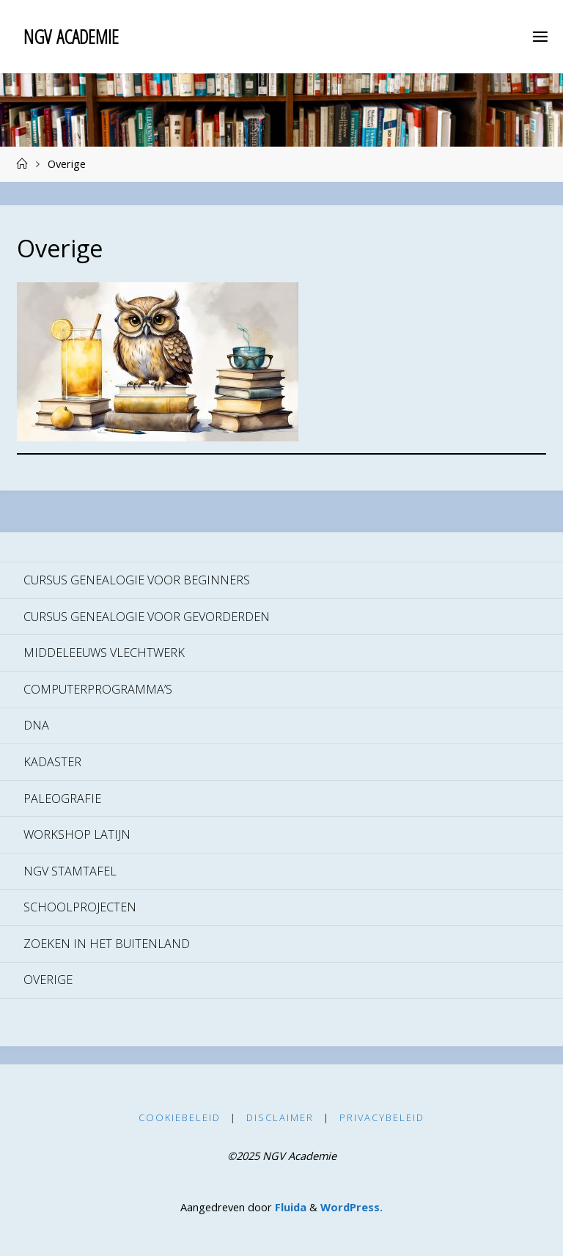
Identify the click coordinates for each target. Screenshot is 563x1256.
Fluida (289, 1207)
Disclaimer (280, 1117)
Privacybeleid (381, 1117)
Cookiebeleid (180, 1117)
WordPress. (351, 1207)
